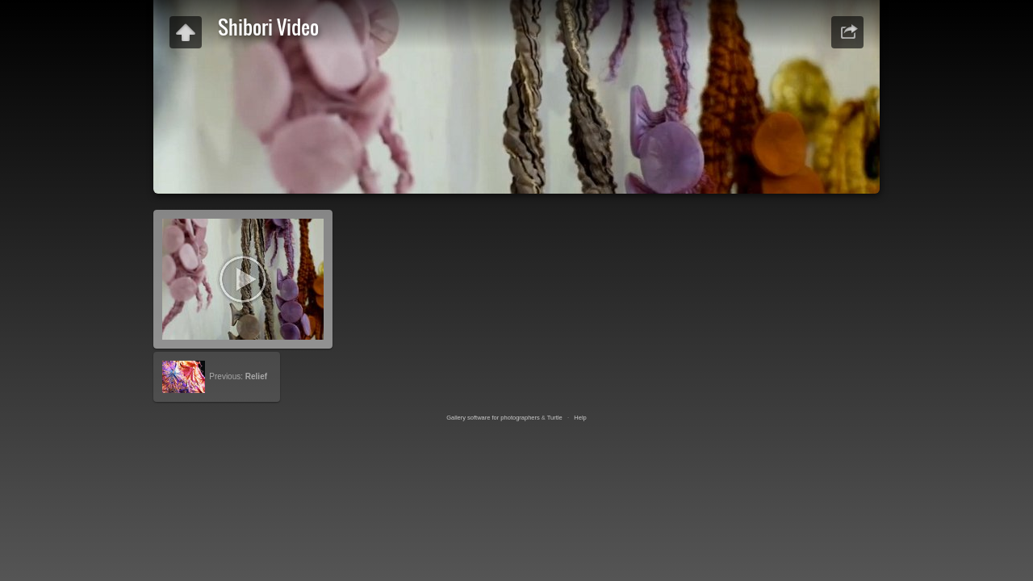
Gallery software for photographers (492, 417)
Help (580, 417)
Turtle (555, 417)
